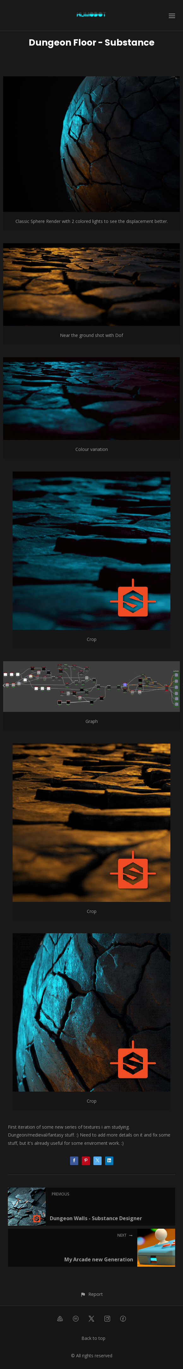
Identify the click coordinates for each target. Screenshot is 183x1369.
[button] (91, 1294)
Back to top (93, 1338)
